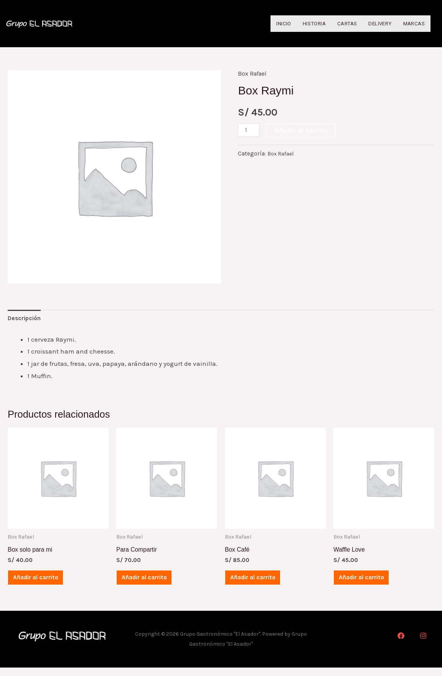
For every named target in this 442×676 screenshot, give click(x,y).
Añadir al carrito (303, 131)
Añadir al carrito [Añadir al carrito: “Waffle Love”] (369, 583)
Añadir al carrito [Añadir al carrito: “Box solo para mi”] (43, 583)
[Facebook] (400, 644)
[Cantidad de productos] (250, 130)
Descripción (27, 320)
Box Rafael (253, 74)
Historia (299, 24)
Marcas (412, 24)
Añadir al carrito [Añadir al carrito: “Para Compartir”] (152, 583)
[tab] (27, 320)
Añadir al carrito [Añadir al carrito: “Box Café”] (260, 583)
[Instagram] (423, 644)
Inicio (263, 24)
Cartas (336, 24)
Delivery (373, 24)
